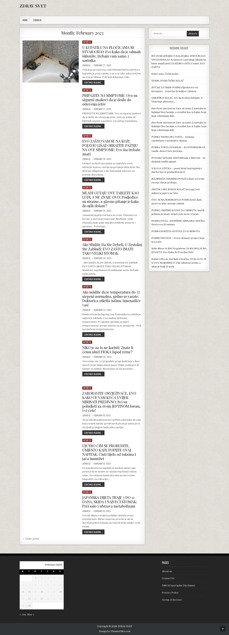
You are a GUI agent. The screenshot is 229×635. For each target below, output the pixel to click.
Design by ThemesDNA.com (114, 631)
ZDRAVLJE (37, 20)
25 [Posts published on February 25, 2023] (54, 598)
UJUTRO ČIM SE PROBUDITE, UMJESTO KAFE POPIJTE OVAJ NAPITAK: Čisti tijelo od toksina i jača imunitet (109, 452)
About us (167, 571)
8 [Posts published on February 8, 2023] (35, 584)
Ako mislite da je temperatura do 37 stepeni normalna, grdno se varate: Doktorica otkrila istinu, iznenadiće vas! (111, 298)
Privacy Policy (170, 592)
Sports (87, 42)
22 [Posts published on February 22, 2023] (35, 598)
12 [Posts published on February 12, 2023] (60, 584)
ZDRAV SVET (33, 6)
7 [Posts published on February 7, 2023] (29, 584)
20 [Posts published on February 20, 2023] (23, 598)
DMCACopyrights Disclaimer (178, 585)
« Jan (23, 614)
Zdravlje (86, 65)
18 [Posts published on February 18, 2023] (54, 591)
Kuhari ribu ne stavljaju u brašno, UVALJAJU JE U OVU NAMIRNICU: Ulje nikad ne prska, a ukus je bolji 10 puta (179, 263)
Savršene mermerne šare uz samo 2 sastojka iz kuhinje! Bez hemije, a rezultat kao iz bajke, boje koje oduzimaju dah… (179, 112)
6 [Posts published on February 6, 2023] (23, 584)
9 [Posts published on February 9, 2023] (42, 584)
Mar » (30, 614)
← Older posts (31, 538)
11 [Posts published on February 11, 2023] (54, 584)
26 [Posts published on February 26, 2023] (60, 598)
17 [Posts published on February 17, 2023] (48, 591)
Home (25, 20)
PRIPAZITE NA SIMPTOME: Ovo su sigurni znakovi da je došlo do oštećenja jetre (109, 99)
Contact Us (168, 578)
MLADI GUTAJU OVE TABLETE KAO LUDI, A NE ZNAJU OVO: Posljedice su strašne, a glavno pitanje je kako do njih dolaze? (110, 199)
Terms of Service (172, 599)
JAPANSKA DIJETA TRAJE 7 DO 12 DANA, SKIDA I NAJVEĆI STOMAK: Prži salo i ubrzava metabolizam (109, 501)
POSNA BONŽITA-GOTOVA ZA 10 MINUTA (176, 231)
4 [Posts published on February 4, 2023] (54, 578)
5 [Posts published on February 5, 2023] (60, 578)
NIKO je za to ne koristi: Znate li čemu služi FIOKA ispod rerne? (107, 349)
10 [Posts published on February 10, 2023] (48, 584)
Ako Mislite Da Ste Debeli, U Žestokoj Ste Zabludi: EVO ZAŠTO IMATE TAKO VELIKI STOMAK (112, 249)
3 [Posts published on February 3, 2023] (48, 578)
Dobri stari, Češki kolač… (166, 74)
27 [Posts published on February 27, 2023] (22, 605)
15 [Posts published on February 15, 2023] (35, 591)
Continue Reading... (94, 82)
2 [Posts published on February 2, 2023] (42, 578)
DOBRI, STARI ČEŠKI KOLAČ (168, 80)
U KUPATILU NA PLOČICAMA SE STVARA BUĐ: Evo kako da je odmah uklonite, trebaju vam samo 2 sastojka (111, 54)
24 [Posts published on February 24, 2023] (48, 598)
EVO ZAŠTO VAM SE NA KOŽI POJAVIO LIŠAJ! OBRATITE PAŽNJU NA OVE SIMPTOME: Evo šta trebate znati (111, 147)
